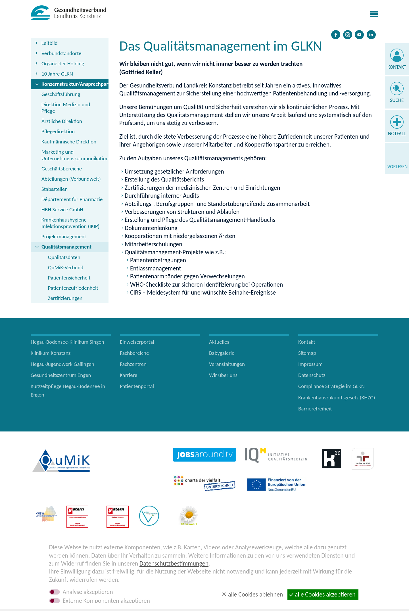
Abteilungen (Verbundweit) (71, 179)
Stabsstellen (54, 189)
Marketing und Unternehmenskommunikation (74, 155)
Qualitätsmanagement (66, 246)
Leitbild (49, 43)
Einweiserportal (137, 342)
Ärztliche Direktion (61, 121)
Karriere (128, 375)
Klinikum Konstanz (50, 353)
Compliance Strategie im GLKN (331, 386)
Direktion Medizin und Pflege (65, 107)
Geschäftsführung (60, 94)
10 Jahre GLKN (57, 73)
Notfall (397, 133)
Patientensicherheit (69, 277)
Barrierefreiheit (315, 408)
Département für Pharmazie (72, 199)
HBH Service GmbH (62, 209)
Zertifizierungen (65, 298)
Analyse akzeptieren (88, 592)
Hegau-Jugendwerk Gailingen (62, 364)
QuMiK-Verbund (66, 267)
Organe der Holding (62, 63)
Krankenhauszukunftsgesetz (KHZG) (336, 397)
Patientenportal (137, 386)
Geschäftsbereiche (61, 168)
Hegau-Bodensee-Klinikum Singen (67, 342)
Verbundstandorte (61, 53)
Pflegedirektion (58, 131)
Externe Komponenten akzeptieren (106, 600)
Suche (397, 100)
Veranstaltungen (227, 364)
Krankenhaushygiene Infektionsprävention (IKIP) (70, 223)
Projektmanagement (63, 236)
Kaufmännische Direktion (68, 141)
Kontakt (396, 67)
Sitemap (307, 353)
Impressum (310, 364)
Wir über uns (223, 375)
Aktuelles (219, 342)
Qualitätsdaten (64, 257)
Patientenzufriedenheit (73, 288)
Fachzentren (133, 364)
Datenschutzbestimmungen (173, 563)
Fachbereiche (134, 353)
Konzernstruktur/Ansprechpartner (74, 84)
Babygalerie (222, 353)
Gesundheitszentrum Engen (61, 375)
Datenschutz (311, 375)
